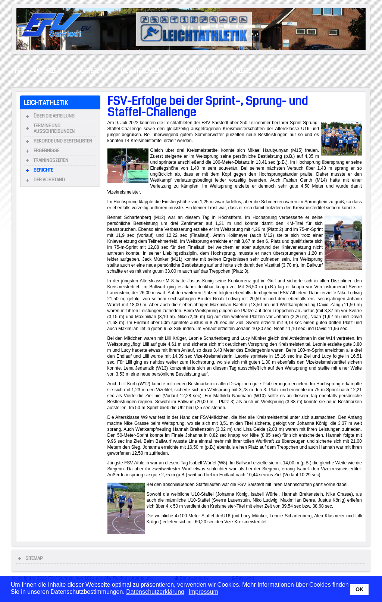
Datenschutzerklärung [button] (155, 592)
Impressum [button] (203, 592)
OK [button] (360, 589)
